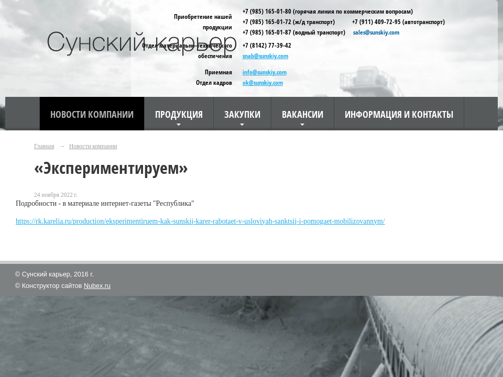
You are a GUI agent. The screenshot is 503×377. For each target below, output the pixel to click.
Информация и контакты (399, 113)
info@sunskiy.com (265, 72)
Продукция (179, 113)
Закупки (242, 113)
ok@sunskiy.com (263, 82)
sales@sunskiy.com (375, 32)
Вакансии (302, 113)
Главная (44, 146)
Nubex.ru (97, 286)
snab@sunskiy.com (265, 55)
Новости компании (92, 113)
